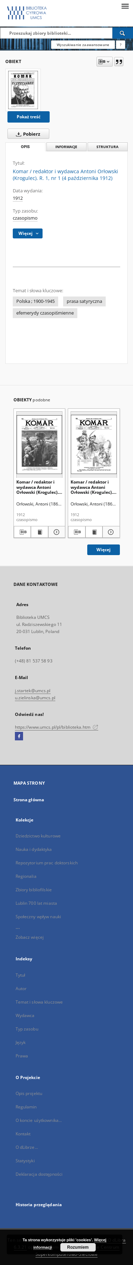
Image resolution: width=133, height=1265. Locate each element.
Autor (21, 989)
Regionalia (26, 876)
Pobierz (26, 134)
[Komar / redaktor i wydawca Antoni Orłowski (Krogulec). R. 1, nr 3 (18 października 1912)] (94, 444)
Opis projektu (29, 1093)
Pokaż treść (28, 117)
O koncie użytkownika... (39, 1120)
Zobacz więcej (30, 937)
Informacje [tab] (66, 147)
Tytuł (21, 975)
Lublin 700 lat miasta (36, 903)
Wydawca (25, 1015)
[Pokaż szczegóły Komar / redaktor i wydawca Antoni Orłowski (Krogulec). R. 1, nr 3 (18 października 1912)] (110, 532)
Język (21, 1042)
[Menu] (124, 5)
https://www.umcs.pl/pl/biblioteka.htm (57, 727)
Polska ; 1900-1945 (35, 301)
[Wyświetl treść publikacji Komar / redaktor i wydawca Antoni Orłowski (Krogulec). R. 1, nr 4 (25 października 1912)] (39, 532)
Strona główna (28, 800)
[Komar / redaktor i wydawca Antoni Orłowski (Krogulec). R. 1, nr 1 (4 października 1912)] (23, 90)
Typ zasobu (27, 1029)
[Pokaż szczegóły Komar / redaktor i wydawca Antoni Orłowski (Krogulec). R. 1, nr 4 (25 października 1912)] (56, 532)
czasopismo (25, 218)
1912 (18, 198)
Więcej (103, 550)
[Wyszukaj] (122, 33)
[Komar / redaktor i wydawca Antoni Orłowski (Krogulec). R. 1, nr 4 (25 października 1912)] (39, 444)
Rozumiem (78, 1247)
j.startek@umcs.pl (33, 691)
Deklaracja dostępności (39, 1174)
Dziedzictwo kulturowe (38, 836)
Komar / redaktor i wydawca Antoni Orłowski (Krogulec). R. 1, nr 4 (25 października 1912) (37, 487)
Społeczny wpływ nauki (38, 917)
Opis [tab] (25, 147)
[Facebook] (19, 736)
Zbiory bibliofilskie (34, 890)
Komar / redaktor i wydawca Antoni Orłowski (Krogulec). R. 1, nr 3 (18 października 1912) (92, 487)
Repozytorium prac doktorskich (47, 863)
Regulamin (26, 1107)
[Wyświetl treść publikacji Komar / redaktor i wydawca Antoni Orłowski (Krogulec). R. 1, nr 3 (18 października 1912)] (94, 532)
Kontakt (23, 1134)
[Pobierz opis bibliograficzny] (22, 532)
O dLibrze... (27, 1147)
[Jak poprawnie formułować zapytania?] (120, 44)
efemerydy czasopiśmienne (45, 313)
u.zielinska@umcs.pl (35, 698)
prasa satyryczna (84, 301)
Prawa (22, 1056)
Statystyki (25, 1161)
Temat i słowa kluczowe (39, 1002)
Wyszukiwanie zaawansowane (83, 44)
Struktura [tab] (107, 147)
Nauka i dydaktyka (34, 849)
